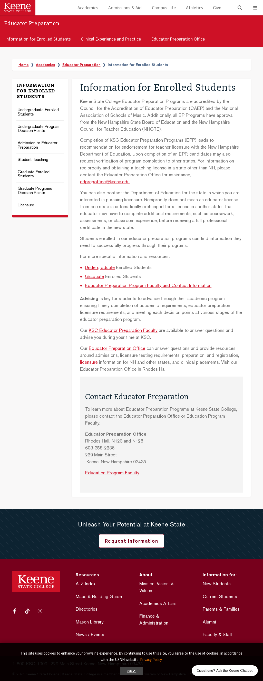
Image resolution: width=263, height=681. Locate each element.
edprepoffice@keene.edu (105, 181)
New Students (217, 583)
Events (97, 634)
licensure (89, 362)
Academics (87, 8)
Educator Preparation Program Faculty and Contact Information (148, 285)
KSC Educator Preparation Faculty (123, 330)
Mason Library (90, 622)
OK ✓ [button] (131, 671)
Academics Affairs (158, 603)
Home (23, 65)
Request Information (131, 541)
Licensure (26, 205)
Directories (87, 609)
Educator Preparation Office (178, 39)
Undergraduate (100, 267)
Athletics (194, 8)
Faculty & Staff (217, 634)
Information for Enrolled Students (38, 39)
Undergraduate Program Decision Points (38, 128)
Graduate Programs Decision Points (35, 190)
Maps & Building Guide (99, 596)
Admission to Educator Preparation (37, 145)
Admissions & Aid (125, 8)
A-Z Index (85, 583)
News (81, 634)
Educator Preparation (32, 23)
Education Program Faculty (112, 472)
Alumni (209, 622)
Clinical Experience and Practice (111, 39)
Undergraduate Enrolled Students (38, 112)
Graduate (94, 276)
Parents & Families (221, 609)
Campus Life (164, 8)
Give (217, 8)
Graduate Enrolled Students (34, 174)
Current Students (220, 596)
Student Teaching (33, 160)
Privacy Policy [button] (151, 659)
